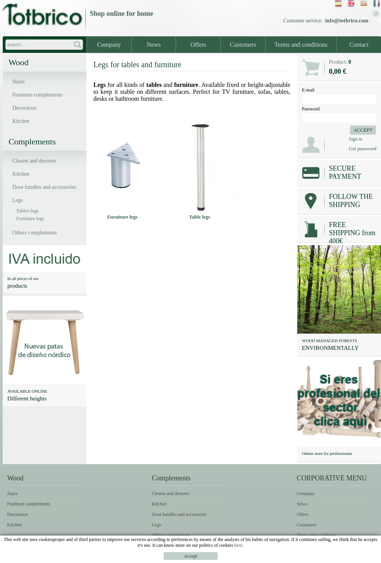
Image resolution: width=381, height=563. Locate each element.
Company (109, 44)
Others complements (34, 233)
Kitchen (20, 121)
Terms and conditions (301, 44)
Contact (359, 44)
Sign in (355, 139)
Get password (362, 148)
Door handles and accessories (44, 187)
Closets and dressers (34, 161)
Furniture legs (30, 218)
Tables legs (27, 211)
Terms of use (333, 557)
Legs (17, 200)
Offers (199, 44)
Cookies (367, 557)
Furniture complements (37, 95)
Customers (243, 44)
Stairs (18, 82)
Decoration (24, 108)
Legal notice (292, 557)
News (154, 44)
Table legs (199, 217)
